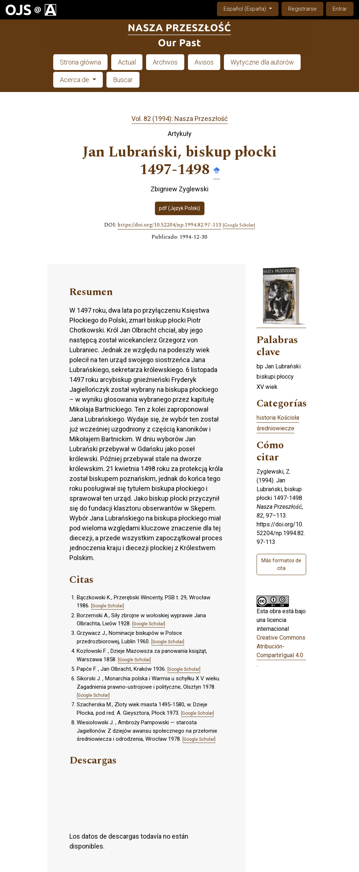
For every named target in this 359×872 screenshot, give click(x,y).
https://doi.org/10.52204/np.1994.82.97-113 (169, 225)
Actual (127, 62)
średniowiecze (275, 428)
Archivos (165, 62)
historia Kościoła (278, 417)
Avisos (204, 62)
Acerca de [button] (75, 80)
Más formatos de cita (281, 564)
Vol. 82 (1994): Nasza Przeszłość (179, 118)
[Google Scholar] (239, 225)
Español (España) (251, 8)
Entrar (340, 8)
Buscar (123, 80)
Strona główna (80, 62)
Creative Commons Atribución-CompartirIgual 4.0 (281, 646)
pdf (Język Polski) (179, 208)
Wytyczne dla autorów (262, 62)
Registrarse (302, 8)
